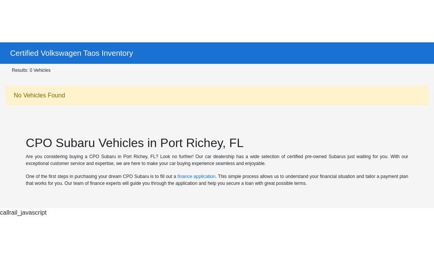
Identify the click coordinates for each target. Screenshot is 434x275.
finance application (196, 176)
